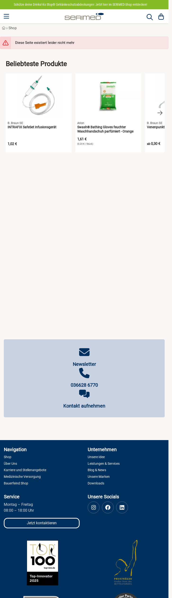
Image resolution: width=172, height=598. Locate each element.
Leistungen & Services (104, 463)
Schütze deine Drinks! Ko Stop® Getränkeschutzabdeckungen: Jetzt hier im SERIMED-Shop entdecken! (80, 4)
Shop (13, 28)
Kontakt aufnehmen (84, 406)
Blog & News (97, 470)
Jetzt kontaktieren (42, 523)
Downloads (96, 483)
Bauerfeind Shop (16, 483)
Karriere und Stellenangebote (25, 470)
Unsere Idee (96, 457)
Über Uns (10, 463)
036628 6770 (84, 385)
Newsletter (84, 364)
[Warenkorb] (161, 16)
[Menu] (7, 16)
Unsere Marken (99, 476)
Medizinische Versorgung (22, 476)
